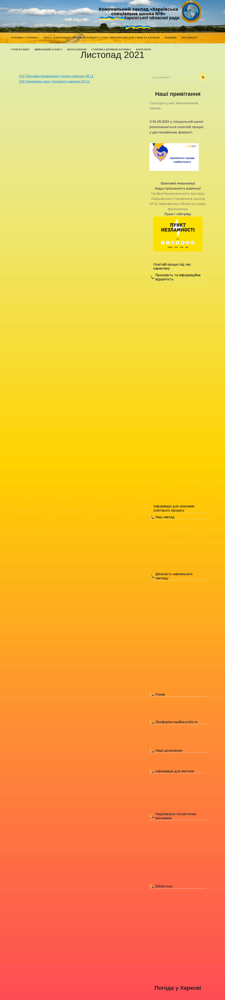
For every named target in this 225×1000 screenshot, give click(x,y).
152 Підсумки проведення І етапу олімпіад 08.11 (56, 76)
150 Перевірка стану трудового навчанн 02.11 (54, 81)
